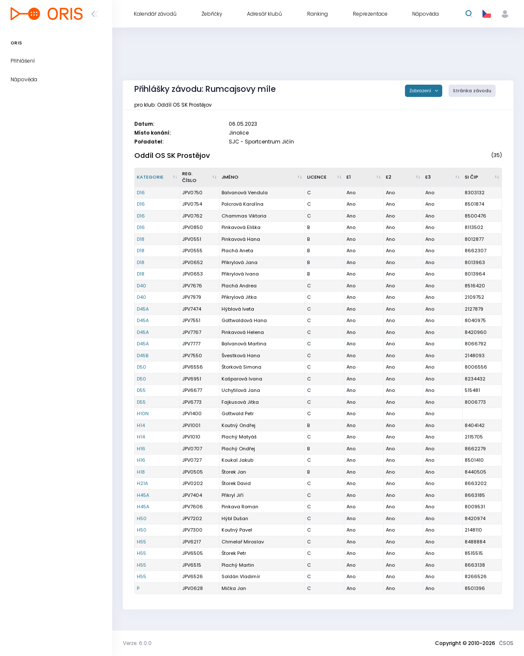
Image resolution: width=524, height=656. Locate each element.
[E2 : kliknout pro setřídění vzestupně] (403, 177)
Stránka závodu (472, 91)
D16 (141, 192)
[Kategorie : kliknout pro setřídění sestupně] (157, 177)
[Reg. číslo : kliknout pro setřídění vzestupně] (199, 177)
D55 (141, 390)
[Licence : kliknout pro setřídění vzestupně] (324, 177)
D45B (142, 355)
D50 (141, 367)
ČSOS (506, 643)
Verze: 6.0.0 (137, 643)
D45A (143, 309)
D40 (141, 285)
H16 (141, 448)
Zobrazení (421, 91)
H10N (143, 413)
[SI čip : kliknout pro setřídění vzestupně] (482, 177)
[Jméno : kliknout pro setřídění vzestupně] (262, 177)
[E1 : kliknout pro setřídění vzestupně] (364, 177)
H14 (141, 425)
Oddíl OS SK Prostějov (172, 155)
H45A (143, 495)
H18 (141, 472)
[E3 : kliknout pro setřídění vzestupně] (443, 177)
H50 (142, 518)
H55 (141, 541)
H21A (142, 483)
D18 (140, 239)
